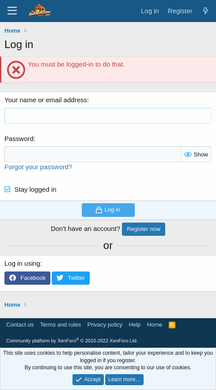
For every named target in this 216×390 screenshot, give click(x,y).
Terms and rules (60, 324)
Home (155, 324)
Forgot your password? (38, 167)
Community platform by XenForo (72, 340)
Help (135, 324)
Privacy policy (104, 324)
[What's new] (205, 11)
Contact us (20, 324)
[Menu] (12, 11)
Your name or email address (45, 100)
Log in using (22, 263)
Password (19, 138)
